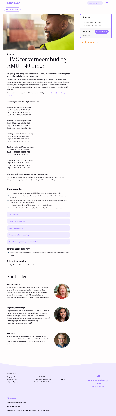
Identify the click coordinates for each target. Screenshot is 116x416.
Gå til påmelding (101, 31)
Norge (18, 402)
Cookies (32, 410)
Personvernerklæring (23, 410)
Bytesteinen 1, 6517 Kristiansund (43, 382)
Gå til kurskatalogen (12, 9)
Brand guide (16, 406)
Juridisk (47, 410)
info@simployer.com (13, 382)
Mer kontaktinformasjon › (68, 377)
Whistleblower (11, 410)
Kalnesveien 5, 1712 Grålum (42, 377)
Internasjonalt (11, 402)
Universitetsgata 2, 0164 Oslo (42, 379)
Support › (63, 379)
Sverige (23, 402)
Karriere (9, 406)
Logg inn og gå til (95, 3)
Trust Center (40, 410)
